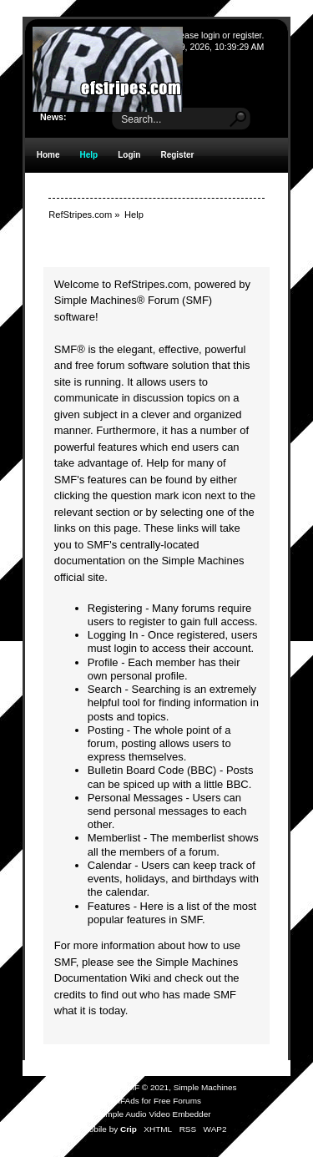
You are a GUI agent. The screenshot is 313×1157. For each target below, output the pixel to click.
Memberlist (114, 837)
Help (89, 154)
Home (48, 154)
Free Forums (177, 1100)
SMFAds (123, 1100)
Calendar (110, 865)
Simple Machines (205, 1087)
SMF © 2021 (145, 1087)
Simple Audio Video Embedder (154, 1114)
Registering (115, 608)
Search (105, 689)
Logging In (113, 635)
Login (129, 154)
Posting (106, 730)
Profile (103, 662)
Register (177, 154)
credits (70, 994)
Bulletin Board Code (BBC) (152, 770)
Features (109, 906)
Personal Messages (135, 797)
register (247, 35)
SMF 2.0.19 (93, 1087)
